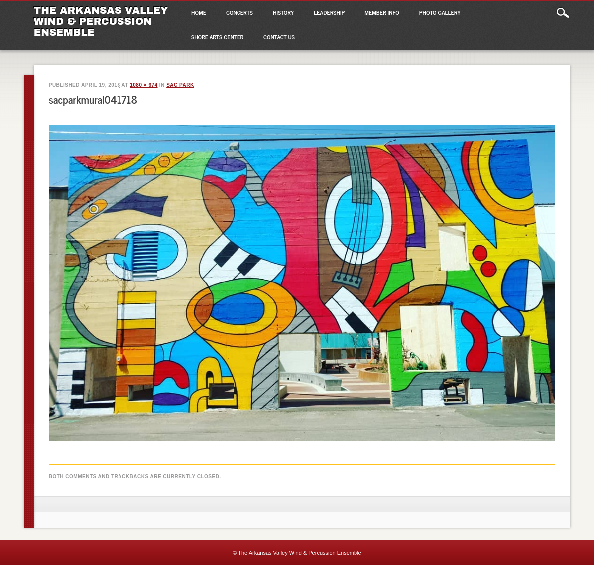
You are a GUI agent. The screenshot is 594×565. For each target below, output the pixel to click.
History (283, 12)
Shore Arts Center (217, 37)
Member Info (381, 12)
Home (198, 12)
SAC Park (180, 85)
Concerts (239, 12)
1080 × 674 (143, 85)
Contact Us (279, 37)
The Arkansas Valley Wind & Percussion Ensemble (101, 21)
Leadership (329, 12)
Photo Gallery (440, 12)
